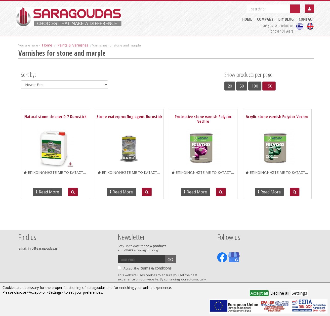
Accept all (259, 293)
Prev (21, 223)
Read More (47, 192)
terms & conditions (156, 268)
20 (230, 86)
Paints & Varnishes (72, 45)
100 (254, 86)
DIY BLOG (286, 19)
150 (269, 86)
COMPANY (265, 19)
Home (47, 45)
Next (306, 223)
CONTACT (306, 19)
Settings (299, 293)
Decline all (279, 293)
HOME (247, 19)
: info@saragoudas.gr (38, 248)
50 (242, 86)
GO (170, 259)
